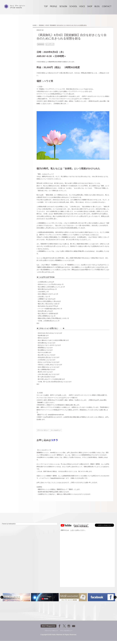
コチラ (54, 440)
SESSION (63, 6)
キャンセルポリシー (56, 430)
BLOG (97, 6)
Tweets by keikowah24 (9, 524)
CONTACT (106, 6)
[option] (16, 597)
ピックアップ (50, 44)
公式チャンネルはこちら (104, 525)
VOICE (82, 6)
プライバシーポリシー (43, 430)
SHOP (89, 6)
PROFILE (53, 6)
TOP (46, 6)
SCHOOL (73, 6)
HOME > (35, 25)
